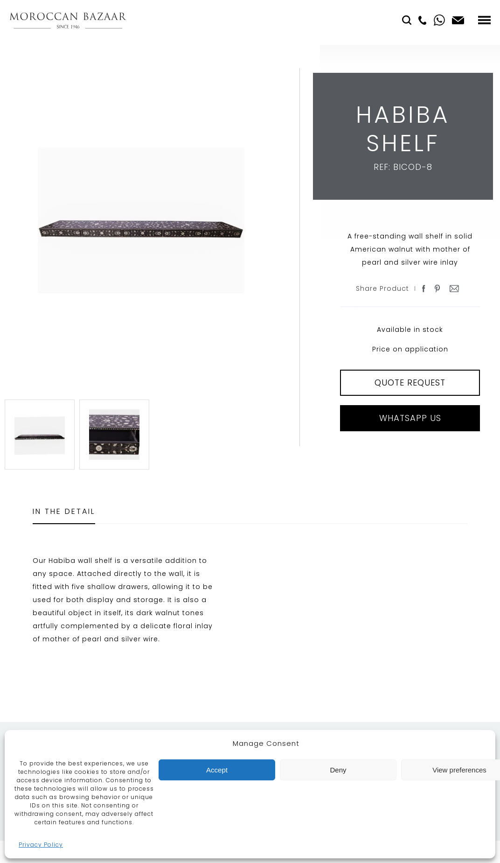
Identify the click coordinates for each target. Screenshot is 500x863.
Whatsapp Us (410, 418)
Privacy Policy (41, 845)
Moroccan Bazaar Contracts (67, 20)
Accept (217, 770)
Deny (338, 770)
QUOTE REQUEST (410, 382)
